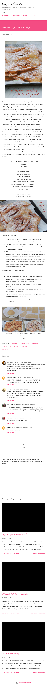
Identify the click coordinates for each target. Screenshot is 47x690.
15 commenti (14, 672)
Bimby (12, 344)
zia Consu (10, 362)
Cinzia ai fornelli (12, 4)
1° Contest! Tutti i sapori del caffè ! (15, 594)
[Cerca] (40, 3)
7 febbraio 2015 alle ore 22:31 (20, 389)
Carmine (9, 418)
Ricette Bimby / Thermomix (21, 15)
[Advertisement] (23, 479)
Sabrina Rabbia (11, 377)
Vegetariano (22, 346)
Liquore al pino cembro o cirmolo (14, 534)
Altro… (36, 15)
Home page (5, 15)
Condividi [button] (5, 349)
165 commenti (15, 613)
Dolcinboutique (12, 404)
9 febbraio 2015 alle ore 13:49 (22, 418)
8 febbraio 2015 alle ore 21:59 (26, 404)
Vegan (16, 346)
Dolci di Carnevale (33, 344)
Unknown (10, 427)
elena (9, 389)
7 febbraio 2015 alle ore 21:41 (26, 377)
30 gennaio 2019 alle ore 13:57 (23, 427)
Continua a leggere (38, 553)
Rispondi (10, 373)
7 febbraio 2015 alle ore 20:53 (23, 362)
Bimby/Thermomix (20, 344)
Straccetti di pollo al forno (12, 653)
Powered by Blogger (23, 682)
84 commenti (14, 553)
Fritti (11, 346)
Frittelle (5, 346)
